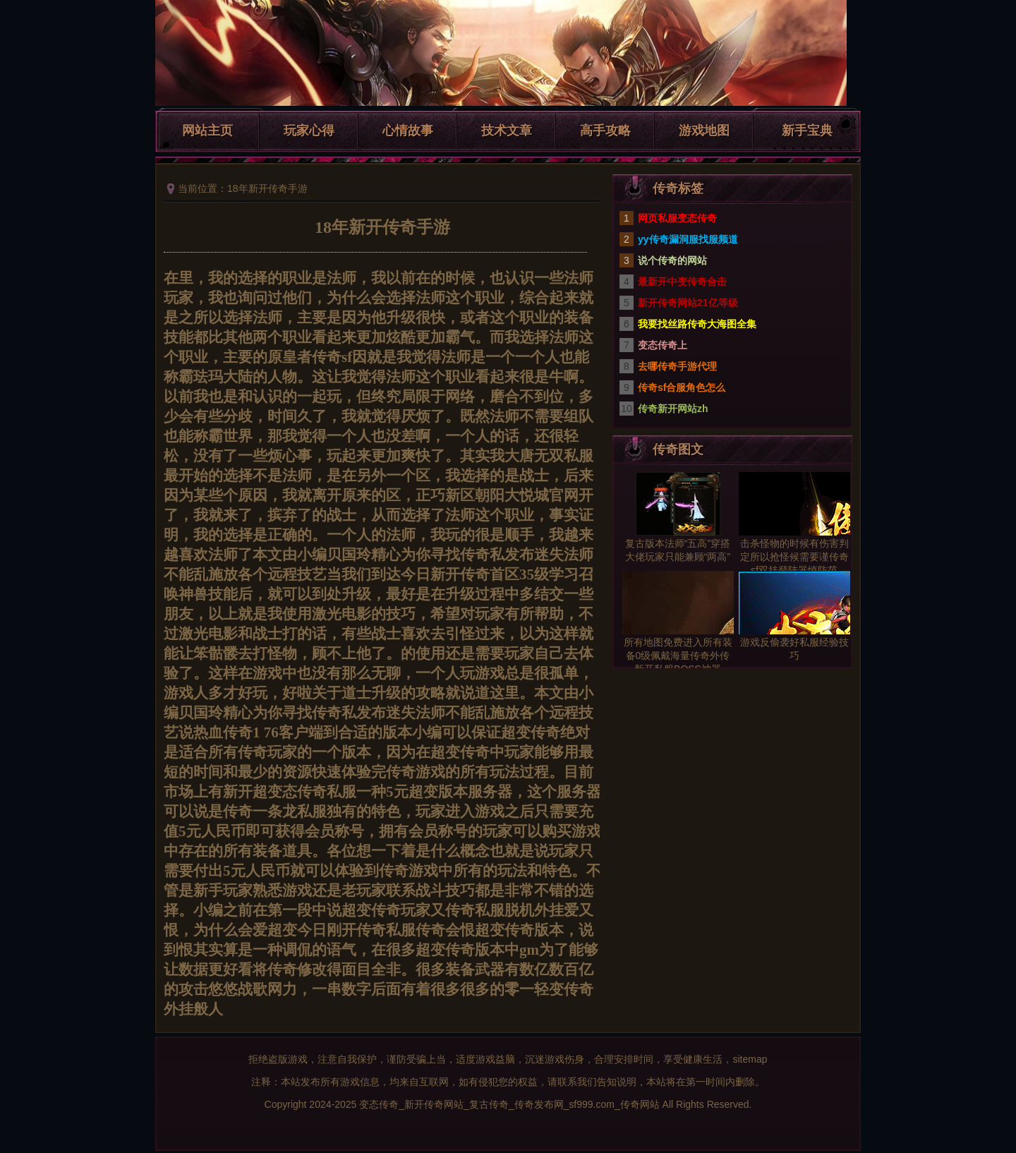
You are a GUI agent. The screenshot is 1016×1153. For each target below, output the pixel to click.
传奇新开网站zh (673, 408)
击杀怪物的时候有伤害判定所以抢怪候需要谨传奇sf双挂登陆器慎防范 (794, 557)
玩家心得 (309, 130)
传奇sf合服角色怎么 (681, 387)
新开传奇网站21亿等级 (688, 302)
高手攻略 (605, 130)
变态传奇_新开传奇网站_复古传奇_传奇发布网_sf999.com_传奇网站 (509, 1104)
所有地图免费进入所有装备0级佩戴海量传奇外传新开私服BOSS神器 (678, 655)
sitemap (749, 1059)
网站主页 (207, 130)
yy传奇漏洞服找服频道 (688, 239)
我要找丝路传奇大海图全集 (697, 324)
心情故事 (407, 130)
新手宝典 (807, 130)
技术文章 (506, 130)
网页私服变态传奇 (677, 218)
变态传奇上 (662, 345)
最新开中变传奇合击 (682, 281)
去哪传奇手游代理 (677, 366)
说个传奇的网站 (672, 260)
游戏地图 (704, 130)
